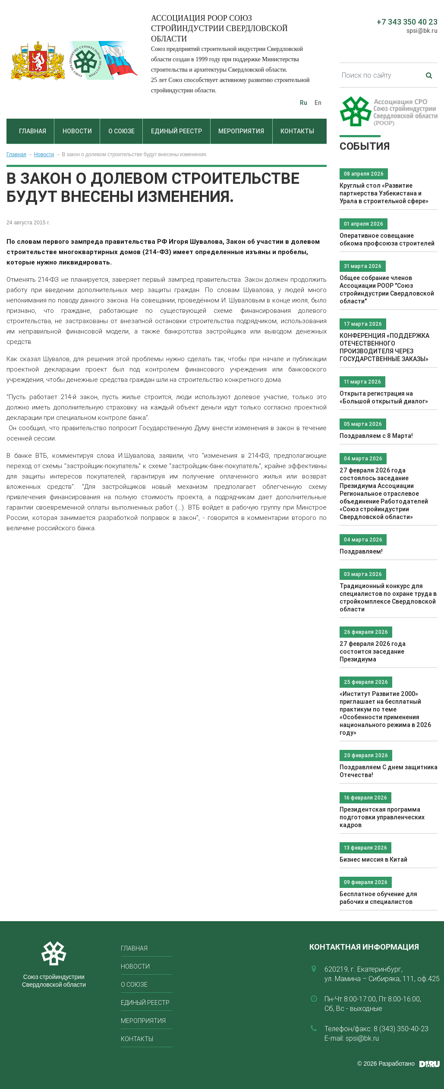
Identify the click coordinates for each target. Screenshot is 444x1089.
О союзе (121, 131)
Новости (77, 131)
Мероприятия (241, 131)
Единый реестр (176, 131)
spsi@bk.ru (422, 31)
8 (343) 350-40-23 (401, 1028)
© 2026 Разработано (386, 1063)
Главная (32, 131)
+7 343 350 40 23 (407, 22)
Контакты (297, 131)
